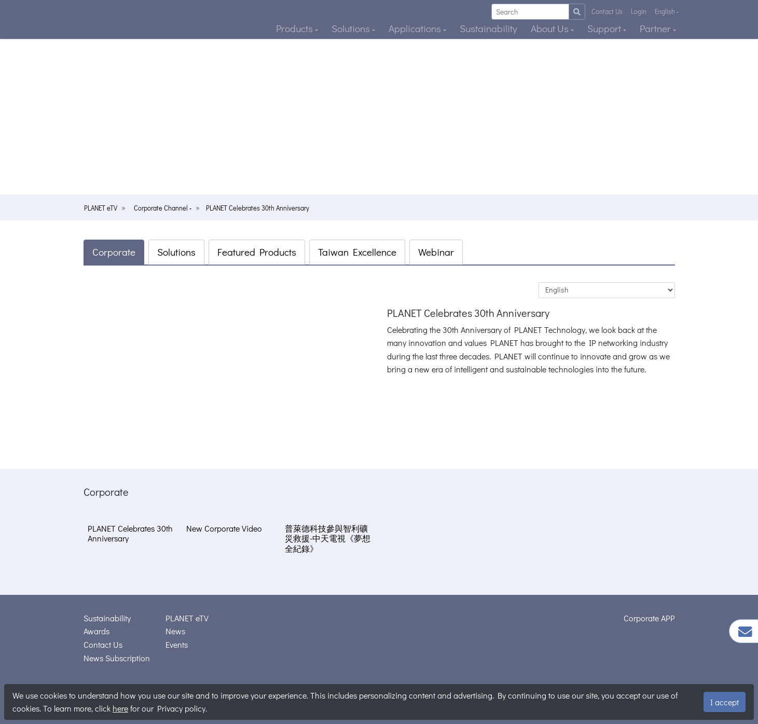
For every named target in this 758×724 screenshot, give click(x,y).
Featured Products (256, 251)
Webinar (436, 251)
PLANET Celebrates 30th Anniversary (257, 208)
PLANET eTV (100, 208)
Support (605, 28)
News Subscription (117, 657)
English (666, 11)
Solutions (352, 28)
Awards (96, 630)
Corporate (113, 251)
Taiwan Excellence (357, 251)
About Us (551, 28)
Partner (656, 28)
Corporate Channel (161, 208)
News (175, 630)
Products (295, 28)
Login (638, 11)
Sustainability (488, 28)
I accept (724, 702)
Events (177, 644)
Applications (416, 28)
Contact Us (607, 11)
